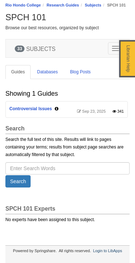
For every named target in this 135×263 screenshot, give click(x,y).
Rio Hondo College (23, 5)
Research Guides (63, 5)
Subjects (93, 5)
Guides (18, 71)
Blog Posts (80, 71)
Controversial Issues (30, 108)
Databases (47, 71)
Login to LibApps (107, 251)
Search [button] (18, 181)
